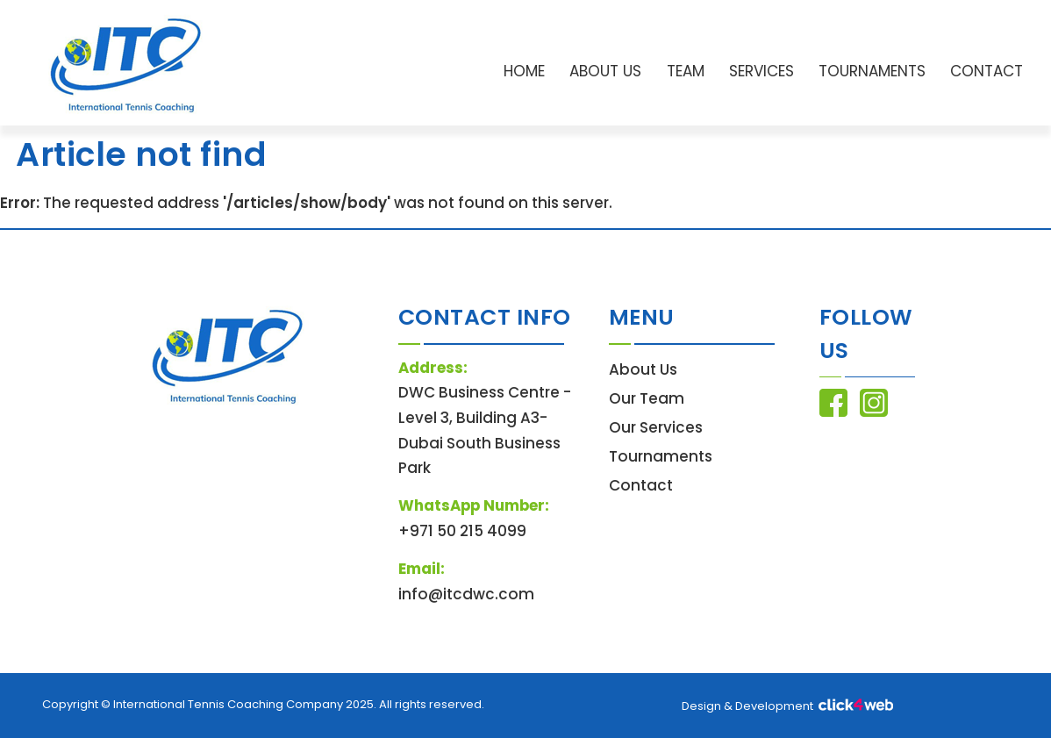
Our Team (646, 398)
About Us (605, 71)
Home (524, 71)
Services (761, 71)
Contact (986, 71)
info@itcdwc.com (466, 594)
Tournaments (872, 71)
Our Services (656, 427)
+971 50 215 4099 (462, 530)
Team (685, 71)
